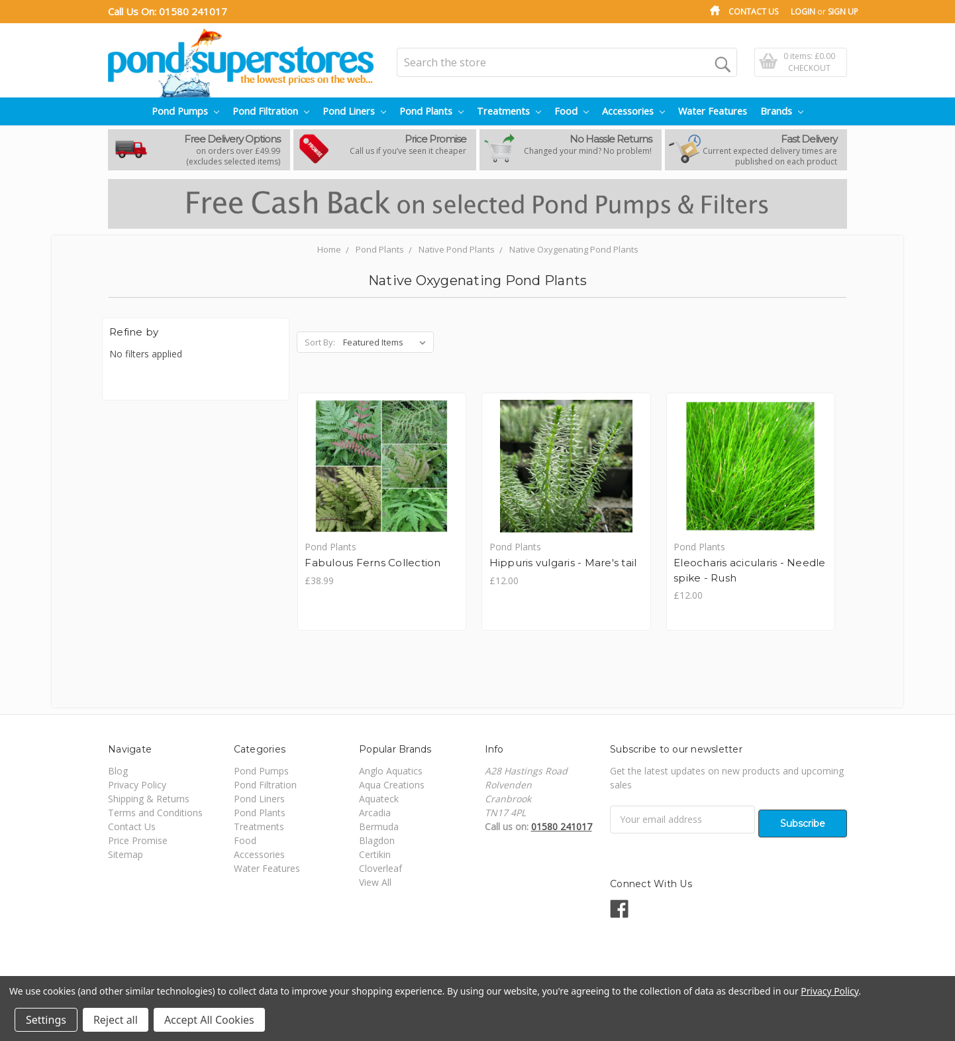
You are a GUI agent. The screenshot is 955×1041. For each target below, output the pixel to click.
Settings (46, 1019)
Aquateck (379, 800)
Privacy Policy (137, 786)
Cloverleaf (380, 869)
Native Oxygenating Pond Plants (573, 249)
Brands (781, 111)
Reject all (115, 1019)
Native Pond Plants (457, 249)
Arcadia (375, 814)
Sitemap (125, 855)
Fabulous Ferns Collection (374, 563)
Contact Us (753, 11)
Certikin (375, 855)
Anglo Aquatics (391, 772)
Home (329, 249)
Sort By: (320, 342)
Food (571, 111)
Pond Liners (354, 111)
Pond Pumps (185, 111)
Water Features (712, 111)
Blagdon (377, 841)
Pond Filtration (270, 111)
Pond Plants (431, 111)
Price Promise (138, 841)
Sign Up (843, 11)
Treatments (509, 111)
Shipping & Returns (148, 800)
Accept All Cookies (209, 1019)
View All (375, 883)
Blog (118, 772)
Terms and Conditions (155, 814)
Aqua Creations (392, 786)
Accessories (633, 111)
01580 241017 (193, 11)
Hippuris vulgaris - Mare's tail (565, 563)
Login (803, 11)
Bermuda (379, 828)
